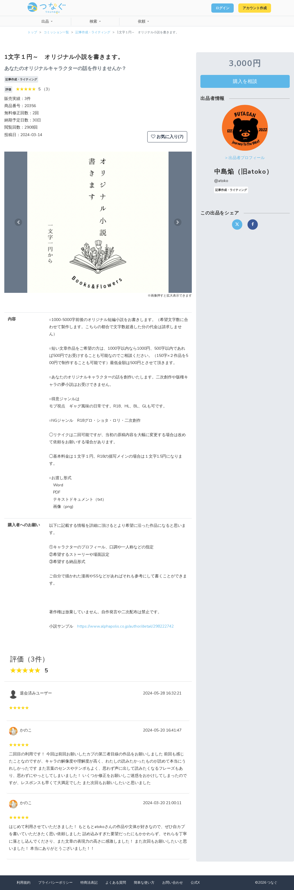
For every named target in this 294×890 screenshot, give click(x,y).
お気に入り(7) (167, 137)
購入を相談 (245, 81)
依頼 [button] (142, 21)
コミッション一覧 (56, 32)
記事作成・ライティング (93, 32)
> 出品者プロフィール (245, 157)
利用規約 (23, 882)
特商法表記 (89, 882)
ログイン (212, 8)
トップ (32, 32)
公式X (195, 882)
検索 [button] (94, 21)
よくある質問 (115, 882)
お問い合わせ (172, 882)
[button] (18, 222)
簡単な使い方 (144, 882)
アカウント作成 (251, 8)
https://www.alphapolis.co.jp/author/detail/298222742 (125, 626)
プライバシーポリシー (55, 882)
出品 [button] (45, 21)
